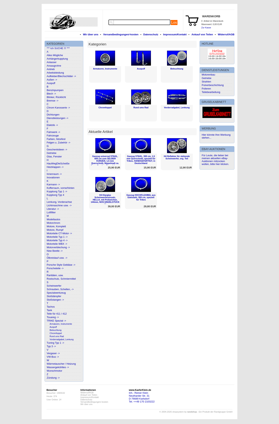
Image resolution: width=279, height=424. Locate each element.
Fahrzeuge (53, 135)
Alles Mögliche (55, 55)
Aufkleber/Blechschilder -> (61, 76)
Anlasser (52, 62)
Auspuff (51, 83)
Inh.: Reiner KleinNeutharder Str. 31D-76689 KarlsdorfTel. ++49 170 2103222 (142, 397)
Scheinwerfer (54, 285)
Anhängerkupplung (57, 58)
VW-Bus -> (53, 356)
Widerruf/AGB (226, 34)
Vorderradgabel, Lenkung (62, 339)
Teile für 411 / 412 (57, 313)
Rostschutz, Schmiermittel (61, 278)
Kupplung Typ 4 (55, 194)
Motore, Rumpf (55, 229)
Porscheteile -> (55, 268)
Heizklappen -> (55, 167)
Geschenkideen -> (57, 149)
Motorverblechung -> (58, 247)
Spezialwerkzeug (56, 292)
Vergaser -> (53, 353)
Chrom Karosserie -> (58, 107)
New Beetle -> (55, 250)
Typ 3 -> (51, 346)
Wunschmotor (54, 370)
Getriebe (51, 153)
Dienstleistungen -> (57, 118)
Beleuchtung (55, 330)
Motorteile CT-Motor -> (59, 233)
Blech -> (51, 93)
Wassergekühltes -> (58, 367)
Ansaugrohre (54, 65)
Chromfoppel (56, 333)
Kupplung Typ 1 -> (57, 191)
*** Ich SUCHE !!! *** (58, 48)
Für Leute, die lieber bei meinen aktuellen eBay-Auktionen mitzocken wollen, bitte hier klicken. (215, 160)
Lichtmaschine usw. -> (59, 205)
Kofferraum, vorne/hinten (60, 187)
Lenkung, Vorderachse (59, 201)
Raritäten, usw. (55, 275)
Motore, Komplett (56, 226)
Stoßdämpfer (54, 296)
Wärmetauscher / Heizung (61, 363)
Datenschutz (150, 34)
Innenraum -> (54, 174)
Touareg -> (53, 317)
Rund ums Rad (57, 336)
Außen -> (52, 79)
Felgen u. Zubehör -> (58, 142)
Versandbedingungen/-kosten (120, 34)
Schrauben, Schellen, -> (60, 289)
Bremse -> (52, 100)
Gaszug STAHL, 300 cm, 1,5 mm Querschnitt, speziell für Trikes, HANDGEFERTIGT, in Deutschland (141, 159)
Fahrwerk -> (53, 132)
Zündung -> (53, 377)
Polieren (206, 88)
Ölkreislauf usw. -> (57, 257)
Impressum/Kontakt (175, 34)
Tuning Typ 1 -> (55, 342)
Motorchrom (53, 222)
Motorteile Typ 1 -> (57, 236)
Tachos (51, 306)
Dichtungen (53, 114)
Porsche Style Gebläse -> (61, 264)
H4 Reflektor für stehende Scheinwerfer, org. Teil (177, 157)
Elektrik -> (52, 125)
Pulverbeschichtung (213, 85)
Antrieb (51, 69)
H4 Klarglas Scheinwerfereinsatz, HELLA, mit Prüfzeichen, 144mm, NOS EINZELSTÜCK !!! (105, 199)
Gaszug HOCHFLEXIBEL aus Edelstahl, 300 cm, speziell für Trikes (140, 197)
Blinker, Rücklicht (56, 97)
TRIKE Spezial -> (56, 320)
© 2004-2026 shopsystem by (178, 412)
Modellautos (53, 219)
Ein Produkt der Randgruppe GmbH (215, 412)
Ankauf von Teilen (202, 34)
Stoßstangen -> (55, 299)
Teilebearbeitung (211, 92)
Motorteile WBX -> (57, 243)
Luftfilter (51, 212)
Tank (49, 310)
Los (174, 22)
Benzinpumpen (55, 90)
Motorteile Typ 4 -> (57, 240)
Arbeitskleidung (55, 72)
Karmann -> (53, 184)
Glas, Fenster (54, 156)
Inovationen (53, 177)
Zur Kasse (206, 27)
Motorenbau (208, 74)
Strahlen (206, 81)
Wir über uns (90, 34)
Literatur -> (53, 208)
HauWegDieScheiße (58, 163)
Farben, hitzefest (56, 139)
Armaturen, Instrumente (61, 324)
